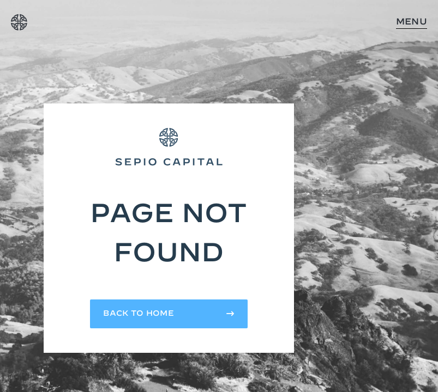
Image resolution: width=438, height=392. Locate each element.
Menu (411, 21)
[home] (19, 22)
